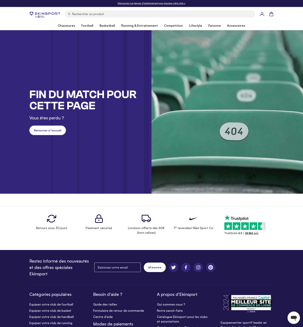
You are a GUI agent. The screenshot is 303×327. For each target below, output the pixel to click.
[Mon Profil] (262, 14)
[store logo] (44, 14)
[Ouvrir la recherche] (160, 14)
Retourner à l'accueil (47, 130)
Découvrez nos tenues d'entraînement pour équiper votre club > (152, 3)
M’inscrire (154, 267)
